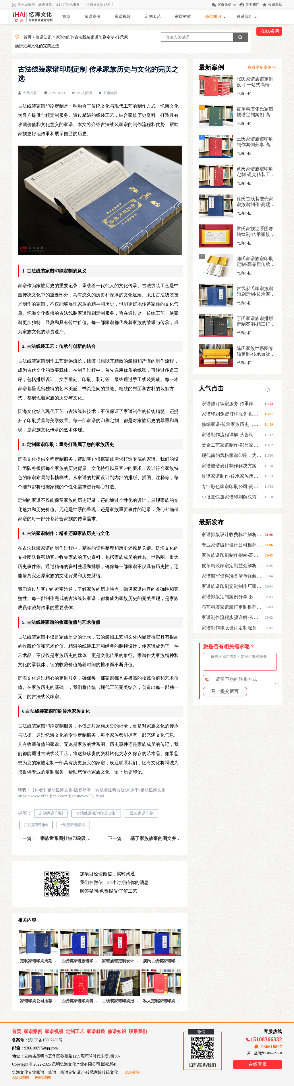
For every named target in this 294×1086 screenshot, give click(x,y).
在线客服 (257, 1064)
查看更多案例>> (261, 67)
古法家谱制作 (36, 825)
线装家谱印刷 (141, 813)
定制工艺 (153, 16)
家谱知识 (64, 37)
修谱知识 (213, 16)
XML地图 (20, 1077)
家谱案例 (92, 16)
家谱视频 (123, 16)
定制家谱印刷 (51, 813)
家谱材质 (183, 16)
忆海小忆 (30, 93)
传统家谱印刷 (73, 825)
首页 (66, 16)
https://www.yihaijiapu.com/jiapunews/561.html (61, 796)
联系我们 (245, 16)
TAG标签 (132, 1072)
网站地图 (43, 1077)
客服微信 (224, 5)
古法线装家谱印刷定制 (96, 813)
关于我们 (252, 5)
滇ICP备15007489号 (45, 1040)
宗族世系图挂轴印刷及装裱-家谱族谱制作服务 (86, 838)
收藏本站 (275, 5)
